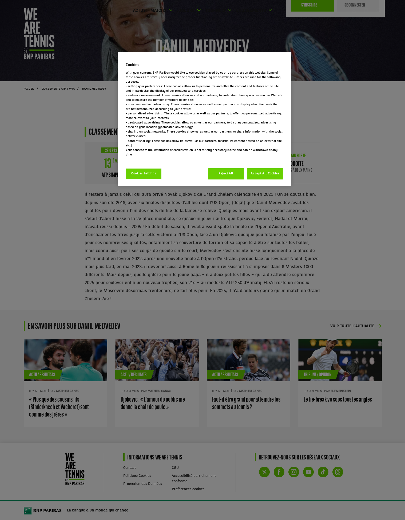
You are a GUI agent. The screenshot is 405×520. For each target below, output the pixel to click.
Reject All (226, 173)
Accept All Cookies (265, 173)
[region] (204, 119)
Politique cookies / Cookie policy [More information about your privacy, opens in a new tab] (149, 159)
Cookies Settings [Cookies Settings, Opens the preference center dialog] (143, 173)
